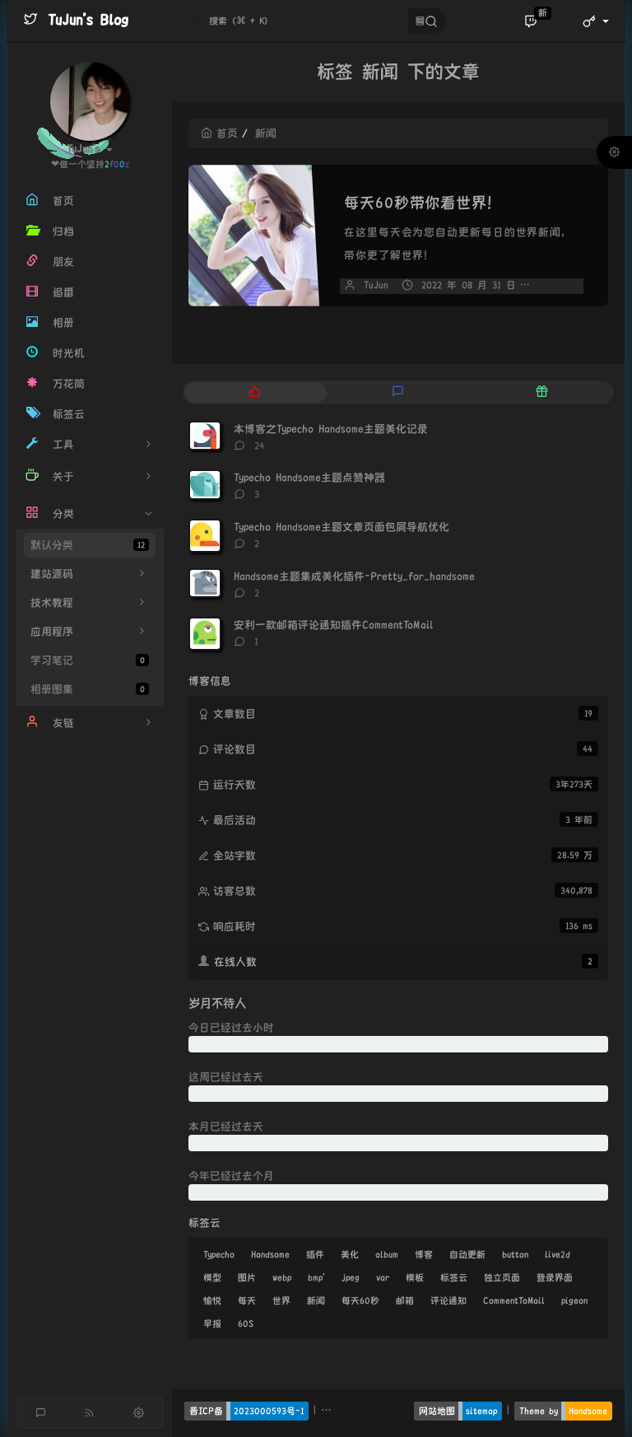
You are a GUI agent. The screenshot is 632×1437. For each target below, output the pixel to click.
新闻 (316, 1300)
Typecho (219, 1254)
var (382, 1277)
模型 (212, 1277)
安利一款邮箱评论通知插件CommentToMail (333, 625)
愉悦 (212, 1300)
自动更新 (467, 1254)
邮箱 (405, 1300)
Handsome (270, 1254)
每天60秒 (360, 1300)
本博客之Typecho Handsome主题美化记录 (331, 429)
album (386, 1254)
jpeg (351, 1277)
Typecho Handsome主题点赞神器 (309, 477)
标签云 (453, 1277)
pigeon (574, 1300)
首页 (219, 133)
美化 (350, 1254)
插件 (315, 1254)
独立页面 (502, 1277)
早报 (212, 1323)
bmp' (316, 1277)
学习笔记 (89, 660)
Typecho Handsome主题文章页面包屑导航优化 (341, 527)
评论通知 (448, 1300)
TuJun (376, 285)
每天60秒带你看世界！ (423, 202)
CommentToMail (514, 1300)
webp (281, 1277)
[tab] (255, 392)
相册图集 (89, 689)
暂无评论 (563, 285)
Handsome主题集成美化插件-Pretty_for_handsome (354, 576)
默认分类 (89, 545)
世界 (281, 1300)
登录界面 (555, 1277)
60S (245, 1323)
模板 (415, 1277)
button (515, 1254)
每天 (247, 1300)
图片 (247, 1277)
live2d (557, 1254)
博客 (424, 1254)
